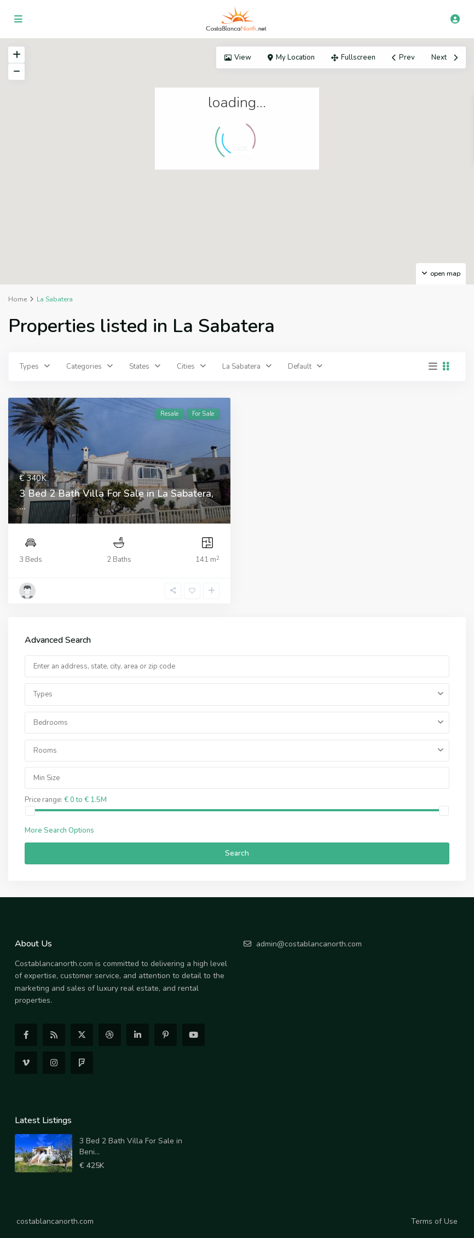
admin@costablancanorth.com (309, 944)
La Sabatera (241, 366)
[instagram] (54, 1062)
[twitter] (82, 1035)
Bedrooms (50, 723)
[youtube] (193, 1035)
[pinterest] (165, 1035)
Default (299, 366)
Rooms (45, 750)
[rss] (54, 1035)
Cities (186, 366)
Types (29, 366)
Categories (84, 366)
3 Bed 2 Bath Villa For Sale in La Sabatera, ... (116, 500)
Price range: (43, 799)
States (139, 366)
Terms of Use (434, 1221)
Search (237, 853)
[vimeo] (26, 1062)
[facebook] (26, 1035)
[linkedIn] (137, 1035)
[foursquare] (82, 1062)
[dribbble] (110, 1035)
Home (17, 299)
